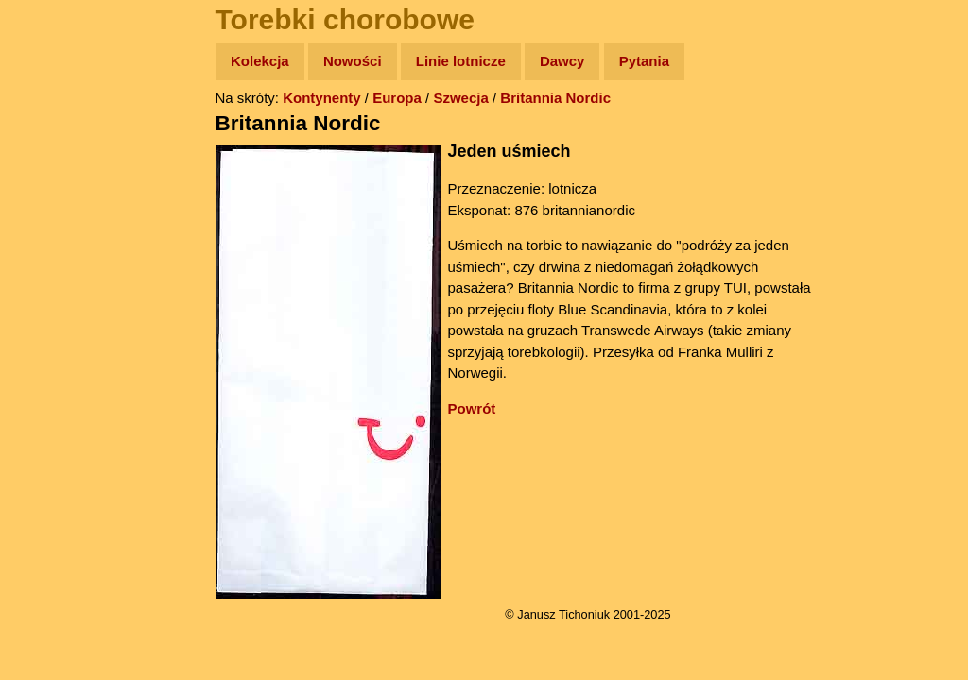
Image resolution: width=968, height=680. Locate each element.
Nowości (352, 61)
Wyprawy (63, 135)
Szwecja (460, 98)
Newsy (54, 207)
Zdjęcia (56, 171)
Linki (48, 353)
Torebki (56, 390)
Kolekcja (260, 61)
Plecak (54, 317)
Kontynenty (322, 98)
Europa (397, 98)
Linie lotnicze (461, 61)
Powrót (472, 408)
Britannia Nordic (555, 98)
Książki (56, 244)
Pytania (644, 61)
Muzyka (57, 280)
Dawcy (562, 61)
